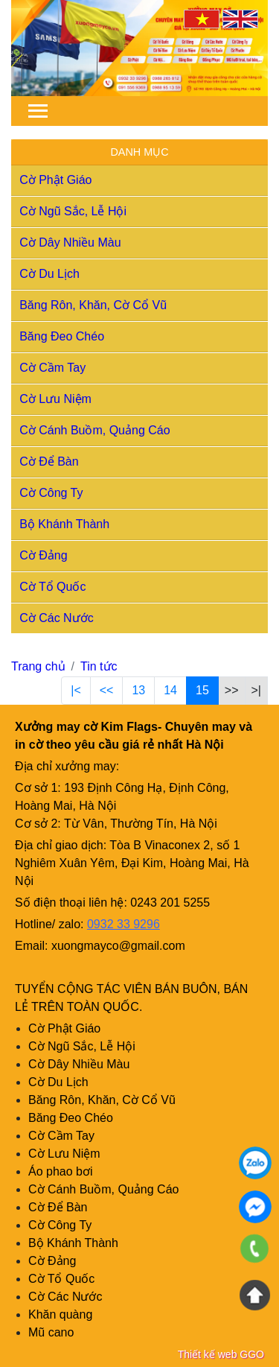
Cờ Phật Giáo (55, 180)
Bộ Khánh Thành (64, 524)
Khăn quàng (60, 1314)
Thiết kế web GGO (221, 1354)
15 (202, 690)
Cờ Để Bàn (48, 461)
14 (170, 690)
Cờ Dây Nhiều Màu (70, 242)
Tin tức (99, 666)
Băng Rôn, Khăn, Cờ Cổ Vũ (93, 305)
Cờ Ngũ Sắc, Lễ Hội (72, 211)
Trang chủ (38, 666)
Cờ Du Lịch (49, 273)
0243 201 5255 (170, 902)
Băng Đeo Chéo (61, 336)
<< (107, 690)
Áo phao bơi (60, 1171)
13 (138, 690)
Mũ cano (51, 1332)
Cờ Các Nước (56, 618)
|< (76, 690)
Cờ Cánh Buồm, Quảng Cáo (94, 430)
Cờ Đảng (43, 555)
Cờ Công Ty (51, 492)
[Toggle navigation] (38, 111)
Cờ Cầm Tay (52, 367)
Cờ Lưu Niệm (55, 399)
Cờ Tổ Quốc (52, 586)
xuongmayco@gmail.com (118, 945)
